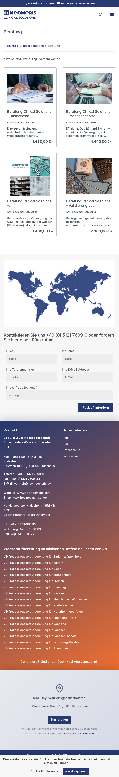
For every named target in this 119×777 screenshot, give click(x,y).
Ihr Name (87, 354)
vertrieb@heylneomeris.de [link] (32, 483)
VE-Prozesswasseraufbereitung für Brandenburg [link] (37, 574)
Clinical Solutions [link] (32, 45)
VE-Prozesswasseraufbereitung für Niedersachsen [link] (39, 605)
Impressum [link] (70, 456)
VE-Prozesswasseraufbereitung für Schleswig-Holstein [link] (42, 642)
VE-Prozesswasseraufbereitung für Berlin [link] (32, 568)
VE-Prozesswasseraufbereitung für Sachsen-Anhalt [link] (40, 636)
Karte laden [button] (59, 719)
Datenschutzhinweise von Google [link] (74, 733)
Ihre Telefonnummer (31, 373)
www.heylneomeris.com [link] (33, 492)
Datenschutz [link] (71, 450)
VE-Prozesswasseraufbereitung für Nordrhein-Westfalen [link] (43, 611)
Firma (31, 354)
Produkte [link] (10, 45)
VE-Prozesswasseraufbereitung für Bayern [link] (33, 562)
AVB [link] (65, 437)
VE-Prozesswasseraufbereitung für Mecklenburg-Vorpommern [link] (47, 599)
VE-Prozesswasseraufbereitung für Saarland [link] (35, 623)
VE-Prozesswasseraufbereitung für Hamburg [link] (35, 587)
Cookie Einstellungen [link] (45, 771)
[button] (112, 17)
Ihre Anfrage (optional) (59, 391)
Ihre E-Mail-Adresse (87, 373)
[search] (100, 12)
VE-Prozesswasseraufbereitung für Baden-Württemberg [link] (43, 556)
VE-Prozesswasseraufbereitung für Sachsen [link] (35, 630)
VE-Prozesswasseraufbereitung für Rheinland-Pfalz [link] (40, 617)
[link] (30, 107)
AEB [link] (65, 443)
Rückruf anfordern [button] (96, 407)
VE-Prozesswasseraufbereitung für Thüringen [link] (36, 648)
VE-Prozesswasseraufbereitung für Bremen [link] (34, 581)
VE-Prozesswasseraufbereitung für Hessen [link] (34, 593)
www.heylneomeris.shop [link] (29, 497)
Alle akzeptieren (76, 771)
